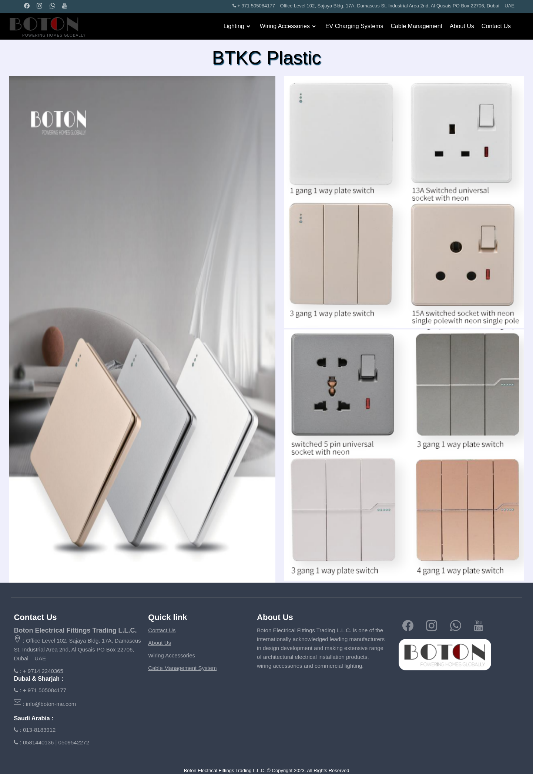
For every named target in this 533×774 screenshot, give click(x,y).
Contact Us (496, 26)
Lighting (234, 26)
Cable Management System (182, 668)
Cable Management (416, 26)
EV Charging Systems (354, 26)
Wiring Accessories (285, 26)
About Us (462, 26)
